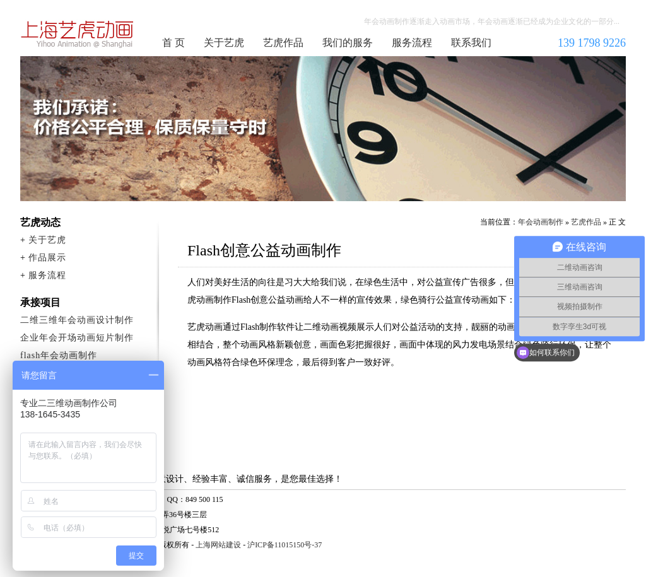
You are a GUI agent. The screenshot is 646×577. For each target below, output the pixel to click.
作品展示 (47, 257)
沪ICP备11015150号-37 (284, 544)
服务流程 (412, 42)
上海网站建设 (218, 544)
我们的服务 (347, 42)
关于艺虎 (224, 42)
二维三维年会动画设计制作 (77, 320)
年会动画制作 (77, 34)
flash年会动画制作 (58, 355)
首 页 (173, 42)
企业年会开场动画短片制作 (77, 337)
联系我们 (471, 42)
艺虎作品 (283, 42)
